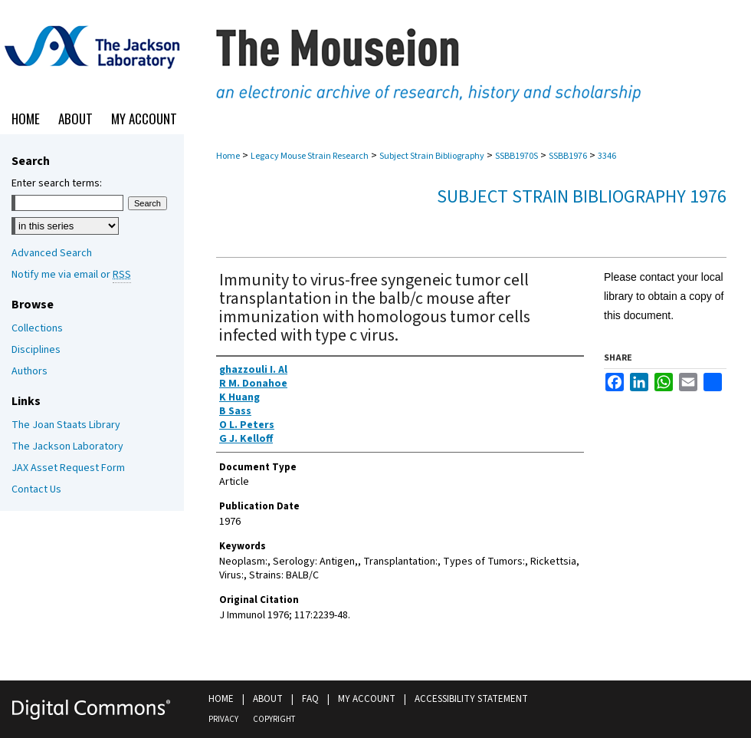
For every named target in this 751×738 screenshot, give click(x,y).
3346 (607, 156)
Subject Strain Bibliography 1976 (581, 196)
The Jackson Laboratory (67, 446)
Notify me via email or (71, 274)
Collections (37, 328)
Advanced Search (51, 253)
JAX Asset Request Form (68, 468)
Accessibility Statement (471, 699)
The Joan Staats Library (65, 425)
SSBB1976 (568, 156)
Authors (29, 371)
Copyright (274, 719)
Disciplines (36, 349)
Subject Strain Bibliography (431, 156)
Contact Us (36, 489)
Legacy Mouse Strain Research (310, 156)
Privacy (223, 719)
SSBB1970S (516, 156)
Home (228, 156)
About (268, 699)
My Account (366, 699)
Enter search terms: (56, 183)
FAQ (310, 699)
